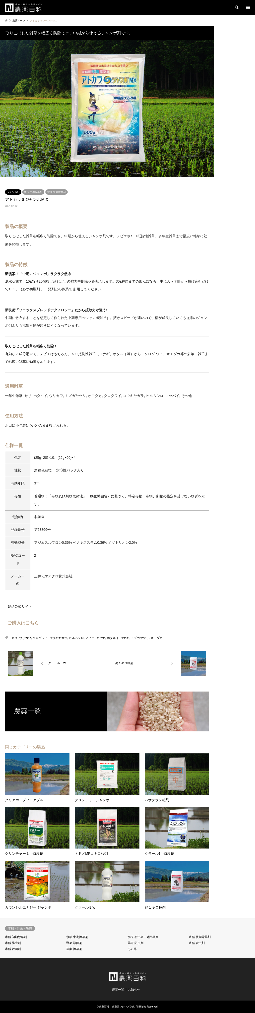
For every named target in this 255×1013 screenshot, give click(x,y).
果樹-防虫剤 (135, 943)
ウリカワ (25, 638)
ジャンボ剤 (13, 192)
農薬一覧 (118, 989)
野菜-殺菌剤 (74, 943)
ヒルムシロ (76, 638)
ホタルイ (113, 638)
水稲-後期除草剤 (56, 192)
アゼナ (100, 638)
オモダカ (157, 638)
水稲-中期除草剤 (33, 192)
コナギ (124, 638)
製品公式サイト (19, 607)
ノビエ (89, 638)
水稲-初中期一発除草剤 (143, 937)
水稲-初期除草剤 (16, 937)
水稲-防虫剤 (13, 943)
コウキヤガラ (58, 638)
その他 (132, 949)
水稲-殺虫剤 (197, 943)
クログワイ (40, 638)
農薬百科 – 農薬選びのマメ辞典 (116, 1006)
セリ (14, 638)
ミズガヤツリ (140, 638)
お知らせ (134, 989)
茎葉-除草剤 (74, 949)
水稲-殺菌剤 (13, 949)
